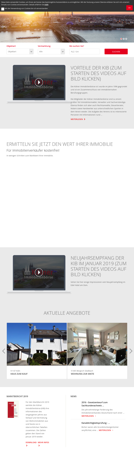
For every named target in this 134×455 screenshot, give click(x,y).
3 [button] (126, 39)
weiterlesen (89, 416)
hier (46, 5)
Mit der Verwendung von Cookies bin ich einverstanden (26, 8)
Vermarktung (44, 46)
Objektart (11, 46)
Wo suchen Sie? (76, 46)
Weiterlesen (78, 119)
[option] (67, 21)
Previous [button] (3, 349)
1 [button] (121, 39)
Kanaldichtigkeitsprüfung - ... (96, 422)
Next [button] (130, 349)
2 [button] (124, 39)
